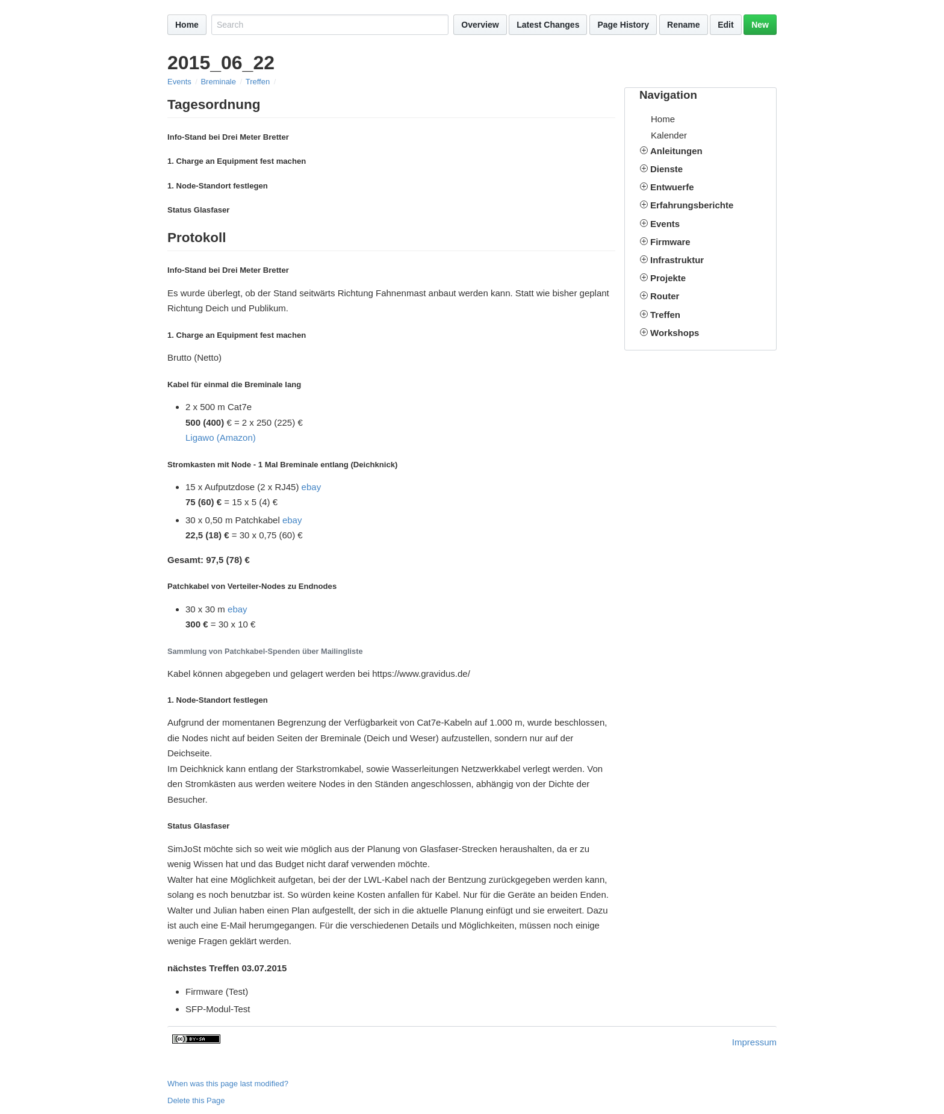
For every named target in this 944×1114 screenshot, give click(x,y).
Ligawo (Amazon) (220, 437)
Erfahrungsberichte (691, 205)
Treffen (258, 81)
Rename (683, 25)
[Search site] (330, 24)
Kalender (669, 135)
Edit (725, 25)
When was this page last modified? (227, 1083)
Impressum (754, 1042)
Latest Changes (548, 25)
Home (187, 25)
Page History (623, 25)
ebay (311, 487)
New (760, 25)
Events (179, 81)
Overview (479, 25)
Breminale (218, 81)
